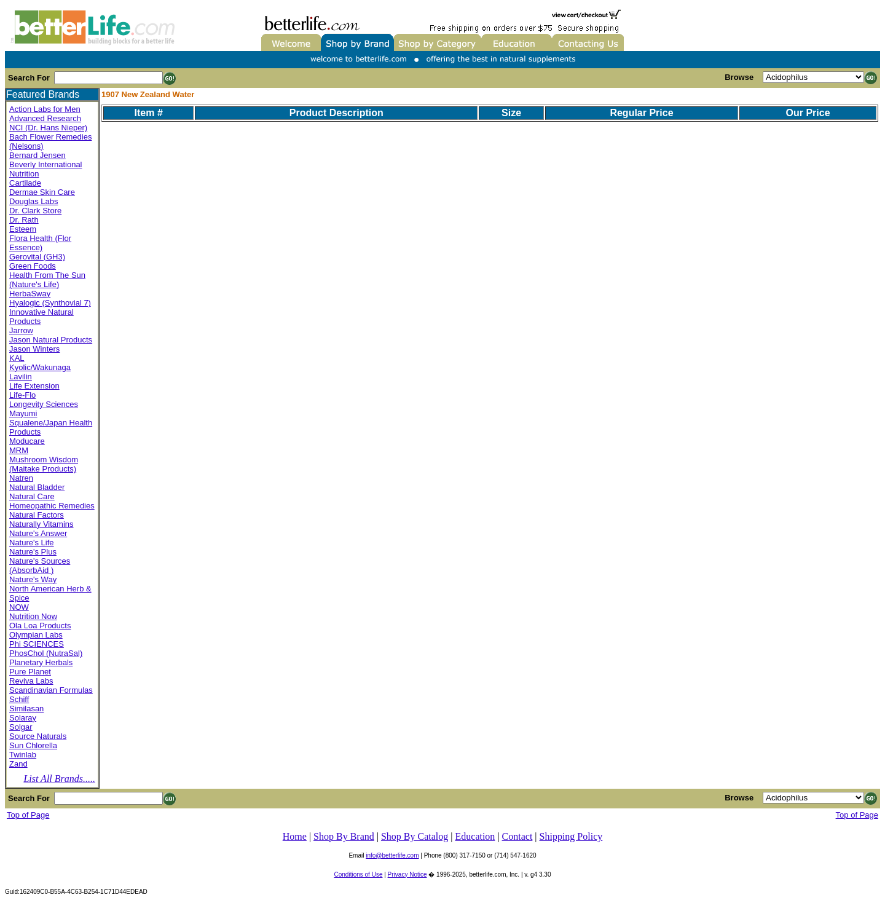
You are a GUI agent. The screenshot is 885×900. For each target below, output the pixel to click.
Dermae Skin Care (42, 192)
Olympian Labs (36, 634)
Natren (21, 478)
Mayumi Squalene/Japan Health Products (50, 422)
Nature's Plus (33, 551)
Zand (18, 763)
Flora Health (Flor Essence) (40, 243)
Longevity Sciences (43, 404)
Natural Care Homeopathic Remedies (52, 501)
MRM (18, 450)
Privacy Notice (407, 874)
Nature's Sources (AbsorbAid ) (39, 565)
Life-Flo (22, 395)
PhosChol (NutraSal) (45, 653)
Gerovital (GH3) (37, 256)
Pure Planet (30, 671)
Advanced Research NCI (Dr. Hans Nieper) (48, 123)
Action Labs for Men (45, 109)
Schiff (19, 699)
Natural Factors (36, 514)
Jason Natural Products (50, 339)
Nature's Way (33, 579)
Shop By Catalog (414, 836)
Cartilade (25, 183)
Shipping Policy (571, 836)
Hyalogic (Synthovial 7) (50, 302)
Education (475, 836)
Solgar (21, 727)
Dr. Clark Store (35, 210)
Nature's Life (31, 542)
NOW (19, 607)
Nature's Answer (38, 533)
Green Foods (32, 265)
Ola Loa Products (40, 625)
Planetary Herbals (41, 662)
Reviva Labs (31, 680)
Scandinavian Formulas (51, 690)
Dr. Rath (24, 219)
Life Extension (34, 385)
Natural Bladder (37, 487)
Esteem (22, 229)
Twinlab (22, 754)
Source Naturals (37, 736)
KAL (17, 358)
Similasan (26, 708)
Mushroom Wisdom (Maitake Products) (43, 464)
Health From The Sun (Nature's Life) (47, 279)
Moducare (27, 441)
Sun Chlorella (33, 745)
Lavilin (20, 376)
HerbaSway (29, 293)
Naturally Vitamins (41, 524)
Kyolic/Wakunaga (40, 367)
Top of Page (28, 814)
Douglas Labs (33, 201)
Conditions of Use (358, 874)
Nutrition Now (33, 616)
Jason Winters (34, 348)
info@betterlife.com (392, 855)
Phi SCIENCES (36, 644)
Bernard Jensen (37, 155)
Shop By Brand (343, 836)
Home (295, 836)
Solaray (22, 717)
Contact (517, 836)
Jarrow (21, 330)
